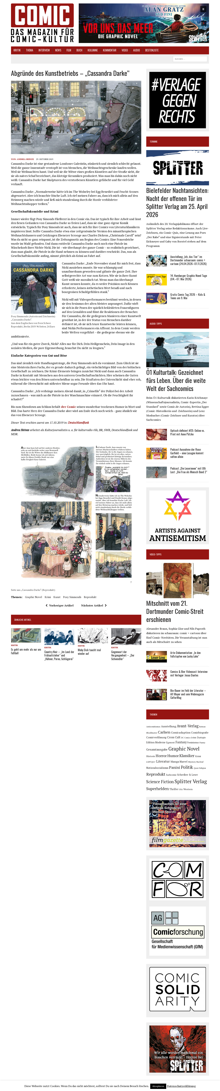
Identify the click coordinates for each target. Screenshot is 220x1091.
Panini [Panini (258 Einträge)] (174, 767)
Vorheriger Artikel (60, 605)
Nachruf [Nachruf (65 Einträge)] (200, 762)
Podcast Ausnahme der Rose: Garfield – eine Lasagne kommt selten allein (187, 453)
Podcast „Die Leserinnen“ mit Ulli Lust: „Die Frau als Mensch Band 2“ (188, 470)
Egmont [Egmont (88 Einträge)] (170, 742)
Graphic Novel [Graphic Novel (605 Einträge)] (184, 748)
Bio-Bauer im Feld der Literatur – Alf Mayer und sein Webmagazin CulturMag (188, 694)
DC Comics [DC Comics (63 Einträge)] (185, 737)
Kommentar (109, 50)
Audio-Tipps (156, 323)
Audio (136, 50)
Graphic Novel (33, 597)
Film (69, 50)
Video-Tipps (155, 554)
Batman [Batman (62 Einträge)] (202, 726)
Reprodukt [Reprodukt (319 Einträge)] (155, 774)
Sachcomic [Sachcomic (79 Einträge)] (171, 774)
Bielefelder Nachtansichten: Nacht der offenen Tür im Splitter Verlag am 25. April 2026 (177, 202)
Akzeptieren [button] (158, 1086)
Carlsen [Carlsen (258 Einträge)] (164, 732)
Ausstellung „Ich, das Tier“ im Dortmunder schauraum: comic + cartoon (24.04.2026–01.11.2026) (188, 260)
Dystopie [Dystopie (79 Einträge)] (201, 737)
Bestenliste (151, 50)
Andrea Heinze (25, 159)
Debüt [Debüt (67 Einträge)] (193, 737)
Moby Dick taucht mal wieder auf (89, 652)
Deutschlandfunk (78, 423)
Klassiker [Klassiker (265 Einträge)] (187, 755)
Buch (79, 50)
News (58, 50)
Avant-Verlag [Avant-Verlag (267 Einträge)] (188, 725)
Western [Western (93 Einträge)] (187, 789)
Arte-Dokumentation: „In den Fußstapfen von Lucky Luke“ (185, 654)
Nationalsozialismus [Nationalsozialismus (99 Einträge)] (157, 767)
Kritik (17, 50)
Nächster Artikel (94, 605)
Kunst (56, 597)
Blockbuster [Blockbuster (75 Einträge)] (151, 732)
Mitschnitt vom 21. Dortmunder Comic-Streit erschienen (175, 611)
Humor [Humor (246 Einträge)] (173, 755)
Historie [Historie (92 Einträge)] (150, 756)
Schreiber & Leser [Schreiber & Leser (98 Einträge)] (187, 774)
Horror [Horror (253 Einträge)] (161, 755)
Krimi (48, 597)
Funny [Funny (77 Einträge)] (202, 742)
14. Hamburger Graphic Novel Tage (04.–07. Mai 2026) (188, 277)
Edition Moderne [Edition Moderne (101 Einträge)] (156, 742)
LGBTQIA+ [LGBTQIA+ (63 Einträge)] (151, 762)
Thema (29, 50)
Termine (153, 141)
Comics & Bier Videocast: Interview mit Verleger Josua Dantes (188, 673)
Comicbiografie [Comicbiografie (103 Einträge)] (199, 732)
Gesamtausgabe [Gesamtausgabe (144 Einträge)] (157, 749)
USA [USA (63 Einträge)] (181, 789)
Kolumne (93, 50)
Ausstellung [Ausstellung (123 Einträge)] (168, 726)
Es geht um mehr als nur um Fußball (26, 651)
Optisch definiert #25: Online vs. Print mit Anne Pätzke (187, 432)
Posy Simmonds (72, 597)
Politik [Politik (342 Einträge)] (187, 767)
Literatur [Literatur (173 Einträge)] (163, 761)
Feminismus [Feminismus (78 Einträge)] (193, 742)
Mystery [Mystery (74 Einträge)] (192, 761)
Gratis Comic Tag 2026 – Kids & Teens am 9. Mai (187, 296)
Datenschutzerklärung (181, 1086)
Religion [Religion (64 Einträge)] (202, 768)
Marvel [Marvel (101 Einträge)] (184, 761)
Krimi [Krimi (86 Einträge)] (198, 756)
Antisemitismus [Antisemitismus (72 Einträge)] (153, 726)
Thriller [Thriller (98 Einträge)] (173, 789)
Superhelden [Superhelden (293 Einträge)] (157, 788)
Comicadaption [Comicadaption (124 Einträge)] (180, 732)
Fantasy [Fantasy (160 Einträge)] (181, 742)
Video (125, 50)
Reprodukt (90, 597)
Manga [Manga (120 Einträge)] (174, 761)
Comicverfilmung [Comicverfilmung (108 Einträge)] (156, 737)
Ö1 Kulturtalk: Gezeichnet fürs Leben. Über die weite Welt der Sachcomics (176, 380)
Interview (44, 50)
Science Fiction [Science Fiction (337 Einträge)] (160, 781)
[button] (144, 23)
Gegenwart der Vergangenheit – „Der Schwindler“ (122, 655)
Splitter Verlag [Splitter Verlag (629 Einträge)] (190, 781)
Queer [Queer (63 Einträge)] (196, 768)
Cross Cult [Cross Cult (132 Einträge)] (173, 737)
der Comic (68, 407)
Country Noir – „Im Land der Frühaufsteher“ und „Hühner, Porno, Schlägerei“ (59, 655)
